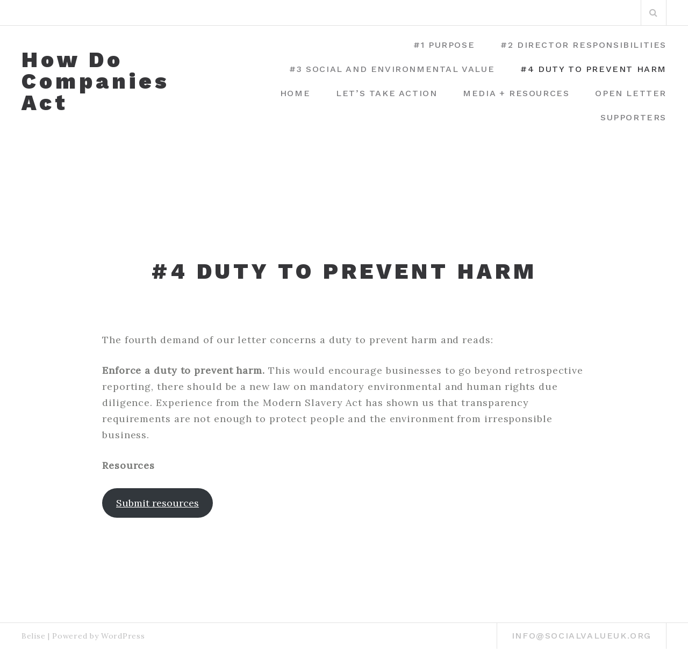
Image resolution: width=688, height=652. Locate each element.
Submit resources (157, 503)
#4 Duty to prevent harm (593, 69)
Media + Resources (516, 93)
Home (295, 93)
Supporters (633, 117)
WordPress (123, 636)
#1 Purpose (444, 45)
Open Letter (630, 93)
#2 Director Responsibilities (583, 45)
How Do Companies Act (96, 81)
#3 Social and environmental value (391, 69)
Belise (33, 636)
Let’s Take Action (386, 93)
